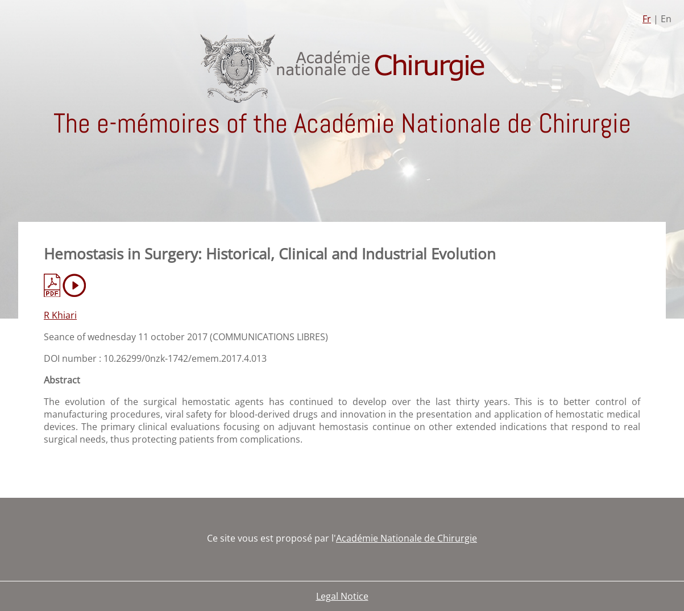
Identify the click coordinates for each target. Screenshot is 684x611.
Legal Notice (342, 596)
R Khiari (60, 315)
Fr (646, 19)
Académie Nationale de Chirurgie (406, 538)
